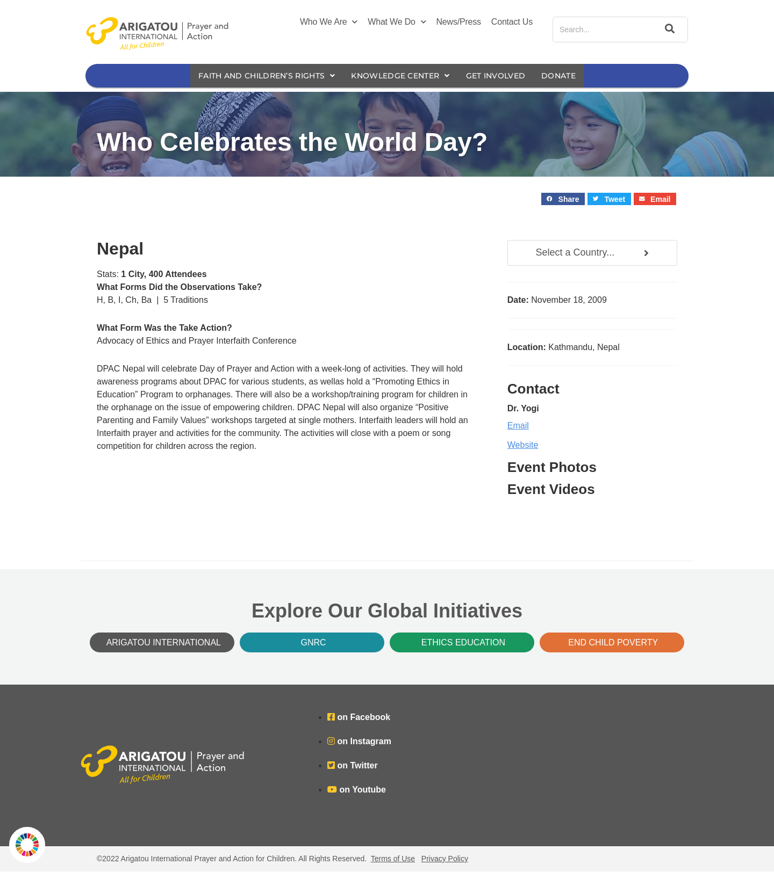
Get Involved (503, 76)
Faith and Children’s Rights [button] (259, 76)
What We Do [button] (397, 22)
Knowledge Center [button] (402, 76)
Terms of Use (393, 859)
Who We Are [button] (328, 22)
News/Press (458, 21)
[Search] (668, 29)
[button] (563, 199)
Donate (570, 76)
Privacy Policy (444, 859)
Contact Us (512, 21)
